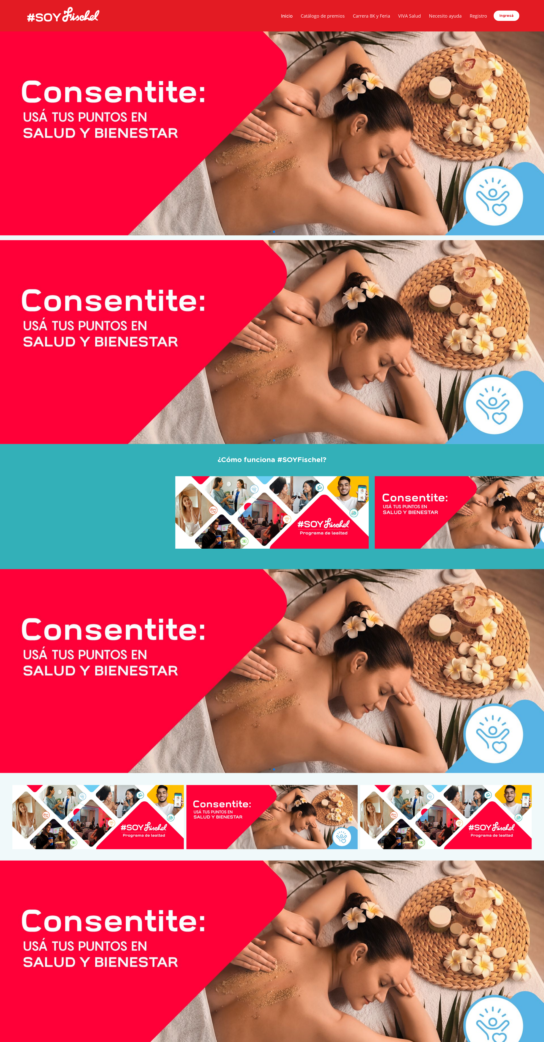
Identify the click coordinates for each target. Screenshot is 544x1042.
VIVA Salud (409, 16)
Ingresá (506, 16)
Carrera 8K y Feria (371, 16)
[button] (270, 232)
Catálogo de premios (323, 16)
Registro (478, 16)
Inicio (287, 16)
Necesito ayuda (445, 16)
